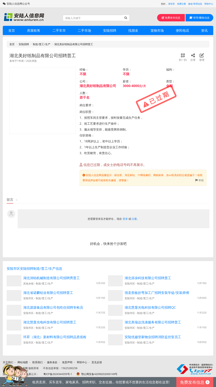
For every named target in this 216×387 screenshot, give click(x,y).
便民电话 (182, 30)
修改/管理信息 (195, 3)
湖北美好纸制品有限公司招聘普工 (73, 44)
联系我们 (37, 362)
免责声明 (67, 362)
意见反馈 (97, 362)
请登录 (171, 3)
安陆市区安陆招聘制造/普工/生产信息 (34, 268)
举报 (199, 180)
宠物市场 (157, 30)
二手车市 (59, 30)
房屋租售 (33, 30)
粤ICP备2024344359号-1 (57, 374)
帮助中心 (208, 3)
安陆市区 (130, 283)
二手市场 (84, 30)
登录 (125, 219)
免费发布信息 (171, 17)
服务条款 (52, 362)
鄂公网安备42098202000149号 (99, 374)
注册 (134, 219)
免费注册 (181, 3)
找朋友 (133, 30)
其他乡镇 (28, 283)
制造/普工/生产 (41, 44)
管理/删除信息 (199, 17)
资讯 (204, 30)
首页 (11, 30)
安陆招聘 (109, 30)
